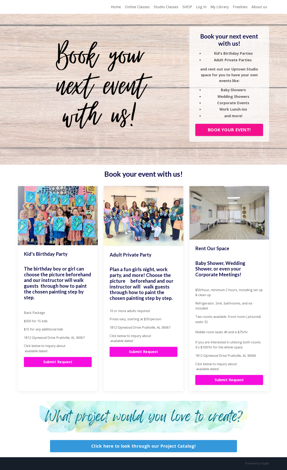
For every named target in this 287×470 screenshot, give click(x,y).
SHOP (187, 6)
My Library (219, 6)
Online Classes (137, 6)
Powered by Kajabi (257, 463)
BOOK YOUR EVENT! (229, 130)
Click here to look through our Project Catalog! (143, 446)
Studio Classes (166, 6)
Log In (201, 6)
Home (116, 6)
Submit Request (57, 362)
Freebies (240, 6)
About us (259, 6)
